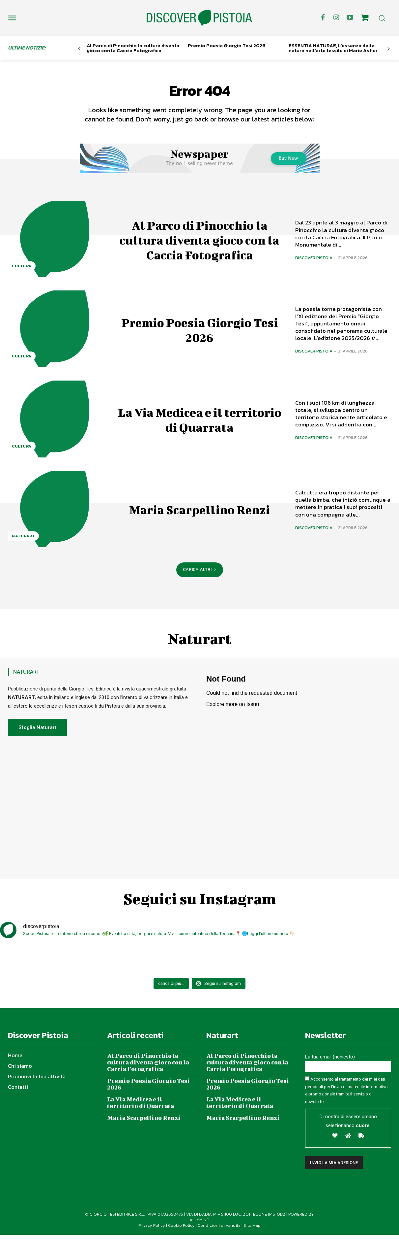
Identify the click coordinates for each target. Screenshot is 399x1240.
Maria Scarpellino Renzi (199, 514)
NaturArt (23, 541)
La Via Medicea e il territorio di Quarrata (199, 424)
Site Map (252, 1230)
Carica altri (199, 574)
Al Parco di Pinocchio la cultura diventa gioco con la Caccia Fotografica (133, 48)
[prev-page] (79, 49)
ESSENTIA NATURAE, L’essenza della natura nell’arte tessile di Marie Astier (333, 48)
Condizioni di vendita (219, 1230)
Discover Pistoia (313, 263)
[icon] (364, 18)
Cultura (22, 271)
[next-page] (389, 49)
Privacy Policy (151, 1230)
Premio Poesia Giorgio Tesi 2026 (227, 45)
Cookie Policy (181, 1230)
